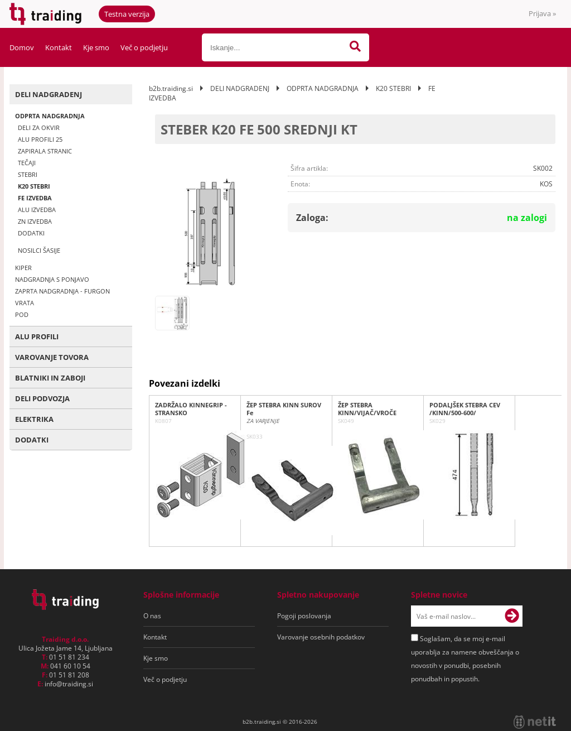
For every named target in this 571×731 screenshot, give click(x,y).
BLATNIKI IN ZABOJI (50, 378)
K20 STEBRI (34, 186)
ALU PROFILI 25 (40, 139)
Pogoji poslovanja (304, 616)
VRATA (24, 303)
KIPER (23, 267)
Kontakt (58, 47)
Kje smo (96, 47)
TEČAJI (27, 162)
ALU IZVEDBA (37, 209)
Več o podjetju (144, 47)
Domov (21, 47)
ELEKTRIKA (34, 419)
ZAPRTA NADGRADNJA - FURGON (62, 291)
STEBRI (27, 174)
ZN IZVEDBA (35, 221)
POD (21, 314)
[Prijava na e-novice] (511, 616)
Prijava (542, 13)
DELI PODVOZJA (42, 398)
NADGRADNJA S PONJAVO (52, 279)
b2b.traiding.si (171, 88)
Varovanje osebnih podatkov (321, 637)
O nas (152, 616)
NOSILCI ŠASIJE (39, 250)
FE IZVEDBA (35, 198)
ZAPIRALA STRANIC (45, 151)
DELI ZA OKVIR (39, 127)
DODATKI (31, 233)
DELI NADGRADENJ (48, 94)
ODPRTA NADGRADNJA (50, 116)
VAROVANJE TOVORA (52, 357)
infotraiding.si (69, 684)
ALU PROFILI (37, 336)
